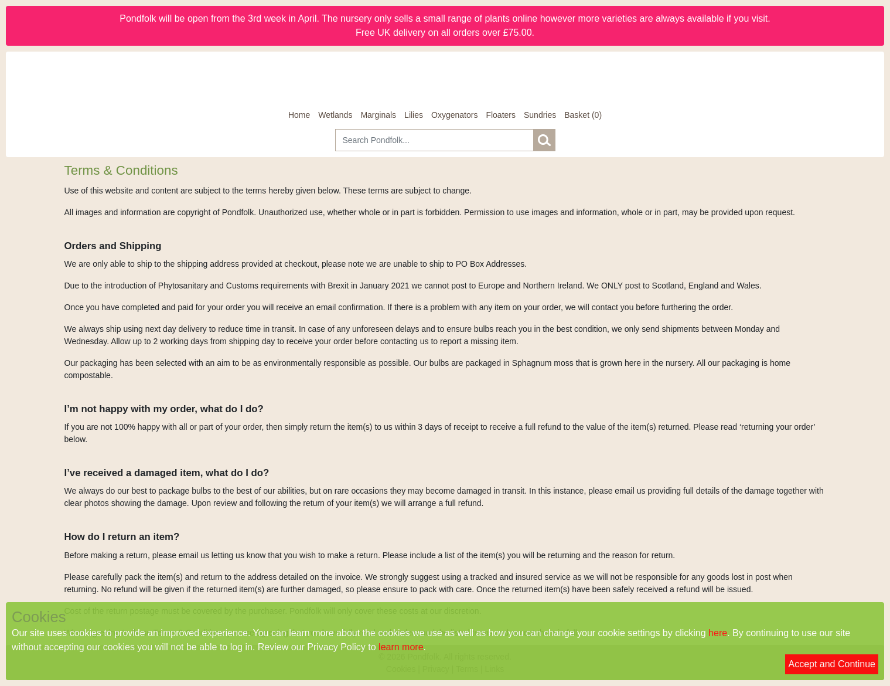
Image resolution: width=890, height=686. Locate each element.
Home (299, 115)
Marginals (378, 115)
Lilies (413, 115)
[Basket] (583, 115)
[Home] (445, 80)
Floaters (501, 115)
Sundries (540, 115)
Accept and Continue (831, 664)
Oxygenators (454, 115)
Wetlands (335, 115)
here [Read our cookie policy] (717, 633)
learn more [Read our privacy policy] (400, 647)
